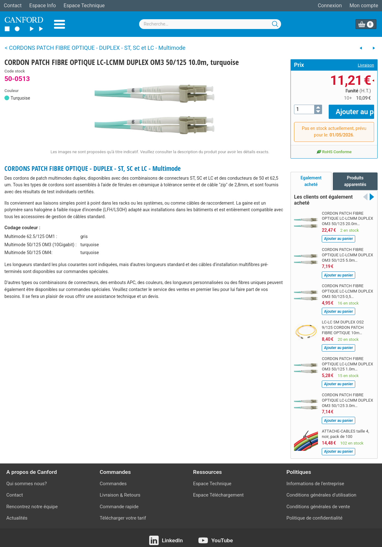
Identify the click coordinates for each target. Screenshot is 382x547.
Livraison (366, 65)
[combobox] (210, 24)
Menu (59, 24)
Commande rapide (119, 502)
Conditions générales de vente (318, 502)
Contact (12, 6)
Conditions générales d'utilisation (321, 490)
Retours (132, 490)
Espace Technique (83, 6)
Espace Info (42, 6)
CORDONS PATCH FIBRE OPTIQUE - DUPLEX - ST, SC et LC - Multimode (92, 168)
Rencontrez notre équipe (32, 502)
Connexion (330, 6)
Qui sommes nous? (26, 479)
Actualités (16, 513)
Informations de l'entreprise (315, 479)
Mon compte (364, 6)
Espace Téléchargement (218, 490)
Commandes (113, 479)
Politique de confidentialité (314, 513)
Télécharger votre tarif (123, 513)
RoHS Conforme (333, 146)
